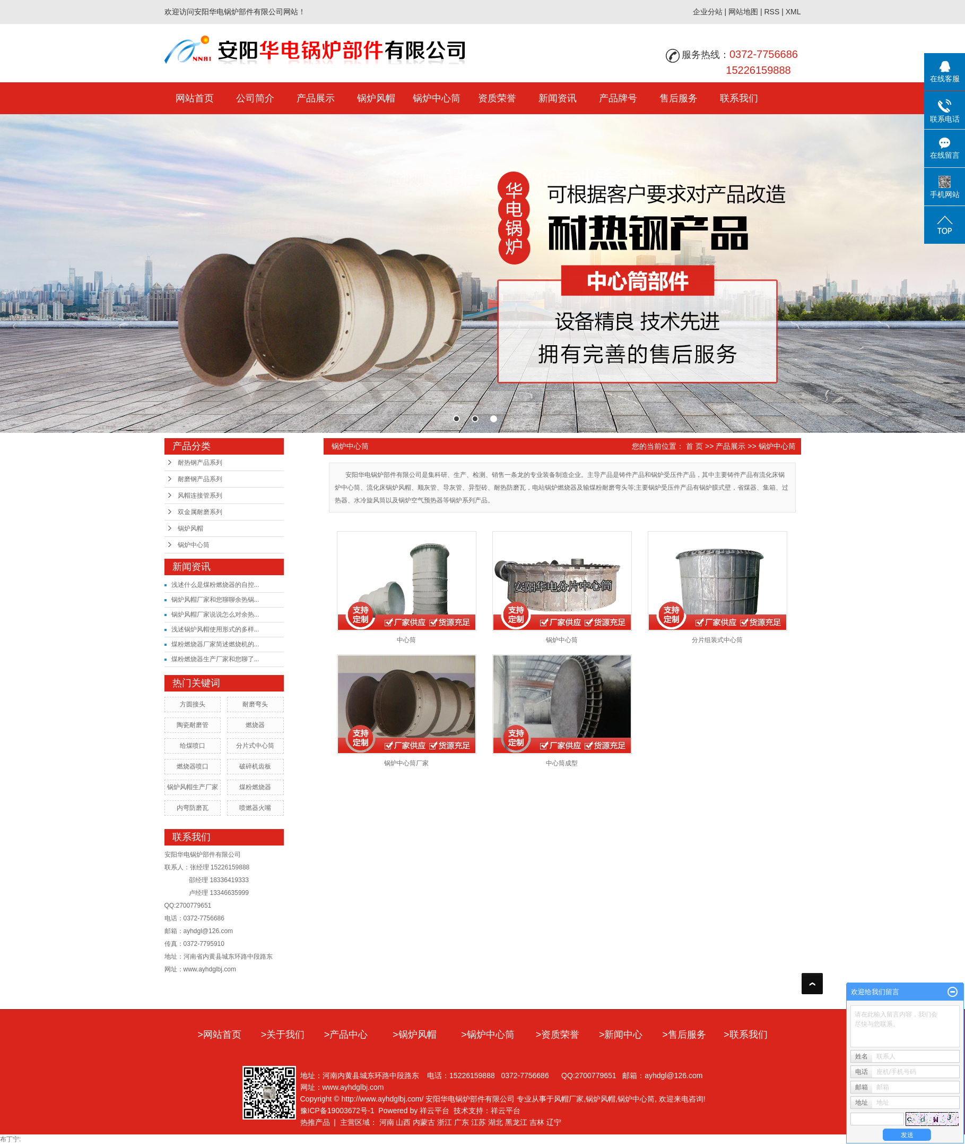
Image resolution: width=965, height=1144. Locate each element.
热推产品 (315, 1122)
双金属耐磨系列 (200, 512)
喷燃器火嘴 (255, 808)
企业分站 (708, 11)
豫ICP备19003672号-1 (337, 1110)
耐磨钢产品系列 (200, 479)
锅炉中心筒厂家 (406, 763)
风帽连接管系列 (200, 495)
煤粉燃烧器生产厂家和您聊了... (215, 659)
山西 (403, 1122)
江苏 (478, 1122)
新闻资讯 (557, 98)
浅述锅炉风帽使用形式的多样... (215, 629)
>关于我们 (283, 1034)
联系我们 (739, 98)
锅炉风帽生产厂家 (192, 787)
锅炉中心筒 (436, 98)
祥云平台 (434, 1110)
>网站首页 (219, 1034)
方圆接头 (192, 704)
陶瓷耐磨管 (192, 725)
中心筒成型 (562, 763)
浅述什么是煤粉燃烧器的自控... (215, 584)
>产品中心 (346, 1034)
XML (793, 11)
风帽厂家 (569, 1099)
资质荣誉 (497, 98)
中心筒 (406, 640)
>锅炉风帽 (415, 1034)
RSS (771, 11)
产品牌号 (618, 98)
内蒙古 (424, 1122)
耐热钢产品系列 (200, 462)
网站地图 (743, 11)
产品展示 (316, 98)
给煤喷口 (192, 745)
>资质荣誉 (558, 1034)
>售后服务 (684, 1034)
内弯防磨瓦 (192, 808)
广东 (461, 1122)
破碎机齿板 (255, 766)
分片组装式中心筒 (717, 640)
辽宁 (553, 1122)
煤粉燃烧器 (255, 787)
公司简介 (255, 98)
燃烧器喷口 (192, 766)
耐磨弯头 (255, 704)
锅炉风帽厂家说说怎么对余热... (215, 614)
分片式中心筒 (255, 745)
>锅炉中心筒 (488, 1034)
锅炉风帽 (376, 98)
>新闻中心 (621, 1034)
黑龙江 (516, 1122)
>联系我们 (746, 1034)
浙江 (444, 1122)
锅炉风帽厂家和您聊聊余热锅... (215, 599)
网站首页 (195, 98)
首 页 (694, 446)
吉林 (536, 1122)
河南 (386, 1122)
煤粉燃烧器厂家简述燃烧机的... (215, 644)
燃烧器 (255, 725)
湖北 (495, 1122)
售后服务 (678, 98)
